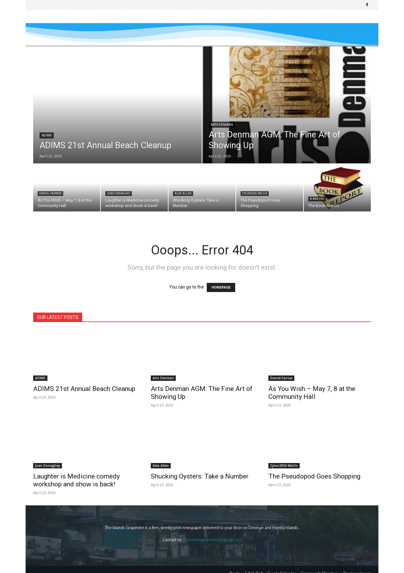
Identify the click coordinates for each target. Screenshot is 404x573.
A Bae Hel (317, 198)
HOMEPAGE (220, 287)
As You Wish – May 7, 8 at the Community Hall (311, 392)
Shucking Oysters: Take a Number (199, 476)
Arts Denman (222, 124)
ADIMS (47, 135)
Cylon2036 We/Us (254, 193)
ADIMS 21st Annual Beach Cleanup (84, 389)
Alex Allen (183, 193)
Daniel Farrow (50, 193)
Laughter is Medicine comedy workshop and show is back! (76, 459)
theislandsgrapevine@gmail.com (212, 531)
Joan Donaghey (118, 193)
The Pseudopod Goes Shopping (314, 476)
